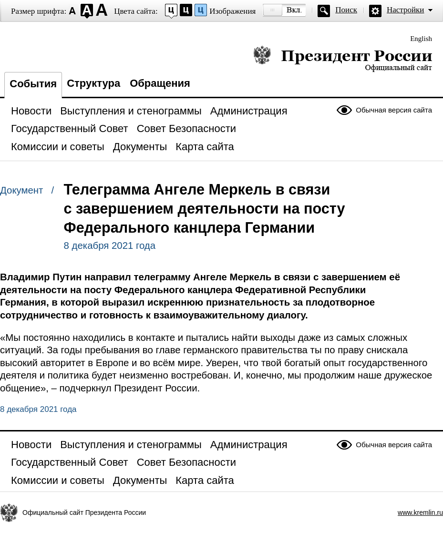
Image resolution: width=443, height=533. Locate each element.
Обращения (160, 83)
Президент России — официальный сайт (342, 58)
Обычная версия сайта (394, 110)
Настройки (405, 9)
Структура (93, 83)
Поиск (346, 9)
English (421, 38)
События (33, 84)
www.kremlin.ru (420, 512)
